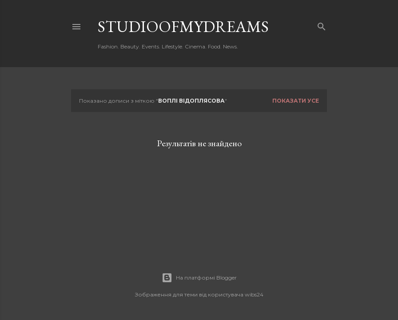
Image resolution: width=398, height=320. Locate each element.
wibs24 (254, 294)
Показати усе (295, 100)
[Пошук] (321, 24)
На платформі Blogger (199, 277)
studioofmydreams (183, 26)
